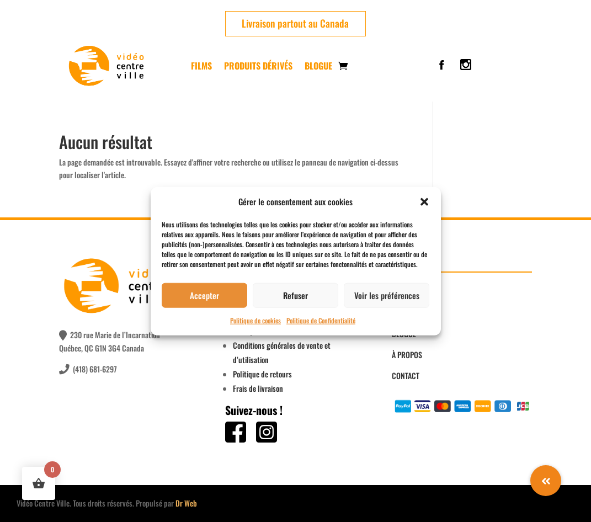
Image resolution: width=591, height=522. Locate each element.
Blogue (318, 65)
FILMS (201, 65)
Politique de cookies (255, 320)
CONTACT (405, 375)
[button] (424, 201)
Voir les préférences (386, 295)
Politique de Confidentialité (320, 320)
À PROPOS (407, 354)
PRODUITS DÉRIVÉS (258, 65)
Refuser (295, 295)
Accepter (204, 295)
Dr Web (186, 503)
